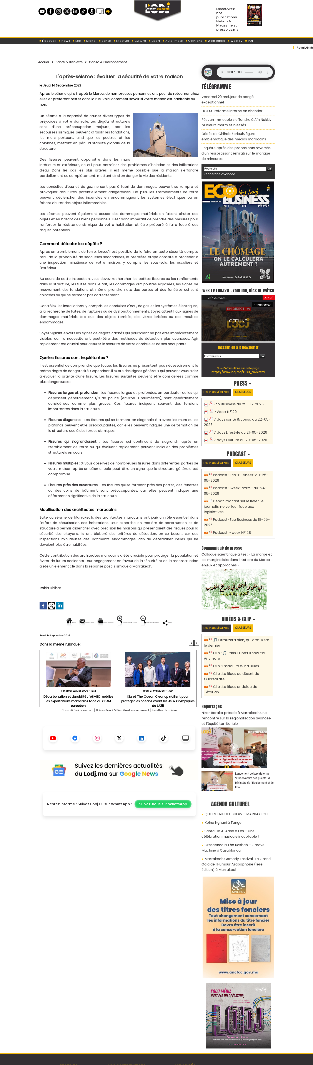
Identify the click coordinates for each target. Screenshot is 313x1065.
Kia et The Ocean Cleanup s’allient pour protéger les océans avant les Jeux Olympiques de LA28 (158, 713)
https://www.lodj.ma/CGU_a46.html (238, 366)
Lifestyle (121, 41)
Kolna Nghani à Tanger (222, 793)
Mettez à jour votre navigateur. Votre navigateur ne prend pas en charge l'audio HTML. (245, 72)
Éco (76, 41)
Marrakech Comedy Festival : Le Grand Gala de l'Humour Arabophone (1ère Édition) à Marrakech (236, 829)
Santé (105, 41)
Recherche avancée (217, 160)
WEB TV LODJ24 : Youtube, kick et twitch (238, 280)
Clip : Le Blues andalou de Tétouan (240, 667)
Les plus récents (218, 387)
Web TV (235, 41)
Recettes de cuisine (178, 724)
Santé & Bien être (74, 62)
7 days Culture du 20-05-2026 (238, 433)
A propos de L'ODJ (68, 1039)
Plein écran (264, 299)
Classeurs (248, 387)
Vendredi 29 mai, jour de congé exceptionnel (235, 96)
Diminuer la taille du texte (108, 637)
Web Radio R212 (245, 1041)
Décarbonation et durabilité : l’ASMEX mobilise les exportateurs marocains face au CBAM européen (78, 713)
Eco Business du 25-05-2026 (236, 399)
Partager (147, 637)
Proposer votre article (127, 1039)
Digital (90, 41)
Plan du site (145, 1059)
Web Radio (215, 41)
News (64, 41)
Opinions (194, 41)
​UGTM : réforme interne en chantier (228, 104)
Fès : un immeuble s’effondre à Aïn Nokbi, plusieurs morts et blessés (232, 114)
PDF (249, 41)
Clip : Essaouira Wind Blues (234, 647)
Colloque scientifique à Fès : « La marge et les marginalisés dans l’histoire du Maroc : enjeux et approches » (237, 543)
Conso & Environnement (119, 62)
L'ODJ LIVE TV (185, 1039)
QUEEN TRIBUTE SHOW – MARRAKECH (231, 785)
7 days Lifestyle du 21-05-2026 (238, 426)
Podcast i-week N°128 (230, 517)
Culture (139, 41)
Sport (154, 41)
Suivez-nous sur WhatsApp (163, 819)
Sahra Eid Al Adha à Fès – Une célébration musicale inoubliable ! (234, 803)
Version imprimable (121, 622)
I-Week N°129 (224, 406)
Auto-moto (172, 41)
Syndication (167, 1059)
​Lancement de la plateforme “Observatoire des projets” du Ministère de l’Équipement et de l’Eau (254, 752)
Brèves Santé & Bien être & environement (124, 724)
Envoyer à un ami (80, 622)
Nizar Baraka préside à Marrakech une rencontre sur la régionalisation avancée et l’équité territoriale (237, 691)
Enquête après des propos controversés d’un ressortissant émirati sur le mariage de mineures (235, 141)
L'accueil (47, 41)
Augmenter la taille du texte (171, 622)
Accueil (45, 62)
